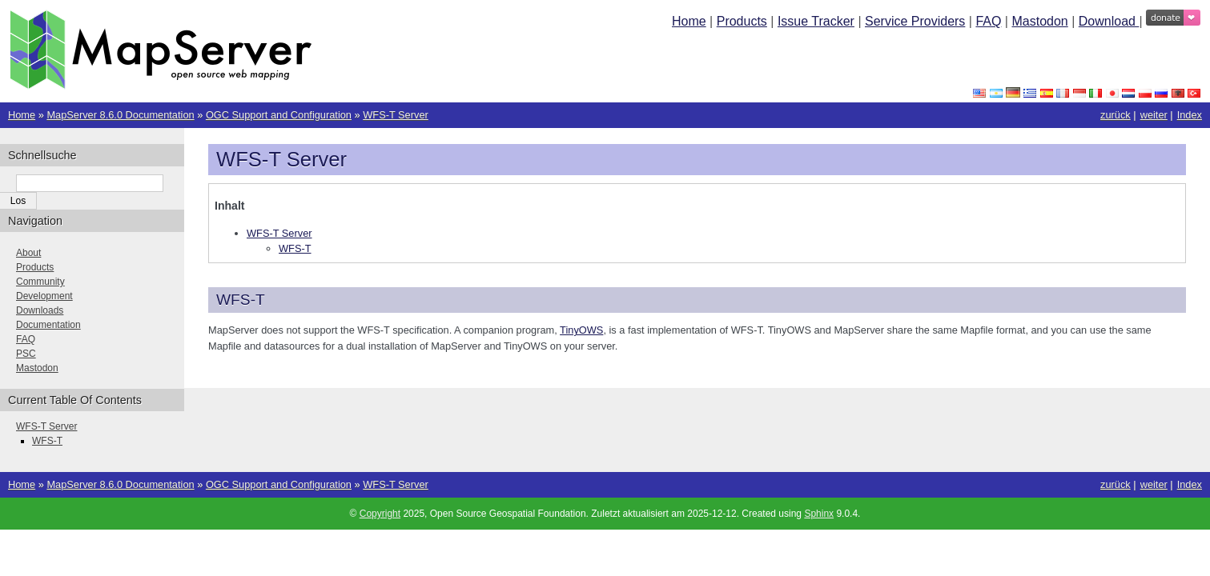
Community (40, 281)
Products (742, 21)
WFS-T (295, 248)
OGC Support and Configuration (279, 115)
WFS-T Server (395, 115)
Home (689, 21)
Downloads (39, 310)
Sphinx (819, 513)
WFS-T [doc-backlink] (240, 299)
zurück (1115, 115)
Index (1189, 115)
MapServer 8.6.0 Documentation (120, 115)
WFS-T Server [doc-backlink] (281, 159)
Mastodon (1039, 21)
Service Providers (915, 21)
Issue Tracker (816, 21)
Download (1109, 21)
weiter (1154, 115)
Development (44, 296)
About (28, 252)
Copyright (380, 513)
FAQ (988, 21)
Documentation (48, 324)
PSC (26, 353)
